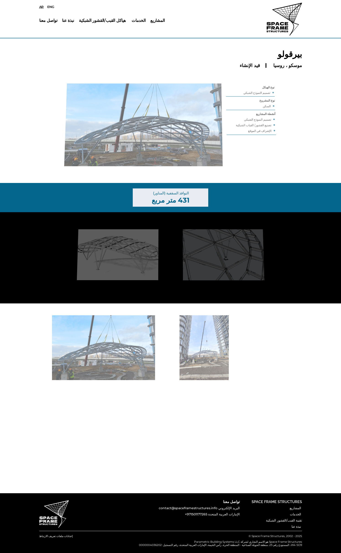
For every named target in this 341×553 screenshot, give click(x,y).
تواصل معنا (49, 20)
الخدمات (139, 20)
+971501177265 (196, 514)
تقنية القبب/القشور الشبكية (284, 520)
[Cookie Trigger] (56, 536)
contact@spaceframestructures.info (188, 508)
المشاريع (157, 20)
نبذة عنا (68, 20)
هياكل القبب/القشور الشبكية (103, 20)
